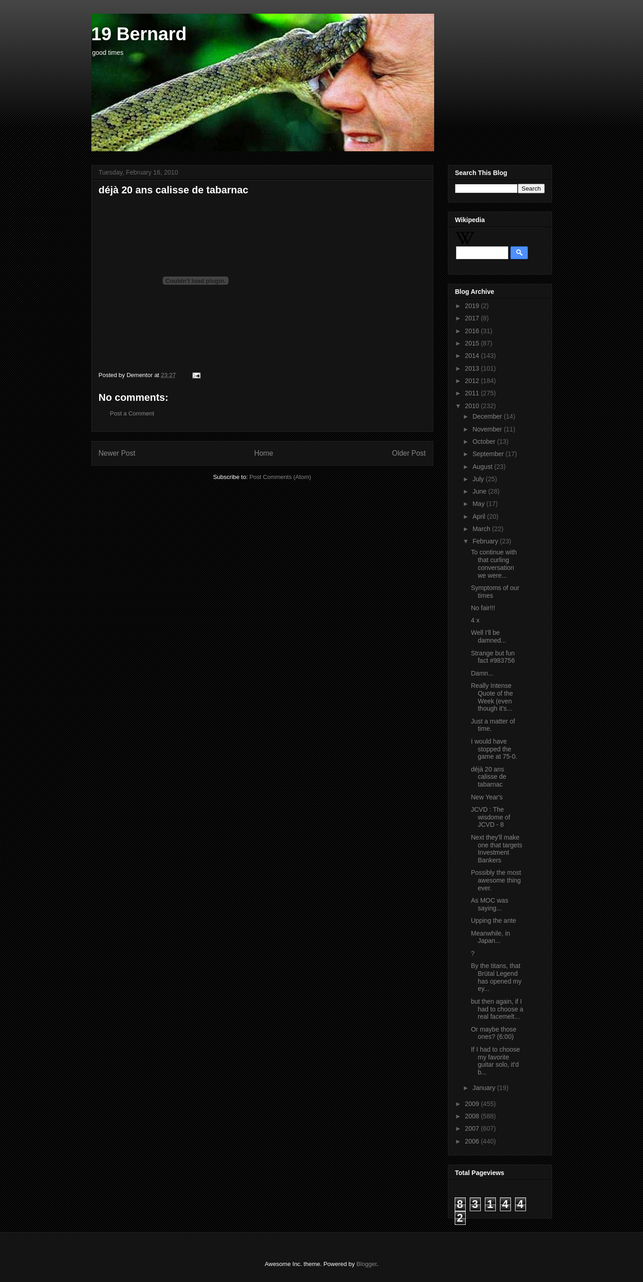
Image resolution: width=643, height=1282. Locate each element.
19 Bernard (139, 34)
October (485, 441)
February (486, 541)
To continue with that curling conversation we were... (493, 563)
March (482, 528)
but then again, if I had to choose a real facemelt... (497, 1009)
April (480, 516)
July (479, 479)
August (483, 466)
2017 (473, 318)
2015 (473, 343)
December (488, 416)
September (489, 453)
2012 (473, 380)
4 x (475, 620)
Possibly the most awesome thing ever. (496, 880)
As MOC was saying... (489, 904)
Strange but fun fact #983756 (493, 657)
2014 (473, 355)
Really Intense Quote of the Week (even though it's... (492, 697)
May (479, 503)
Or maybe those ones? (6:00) (493, 1033)
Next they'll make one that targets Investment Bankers (496, 849)
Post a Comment (132, 413)
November (488, 429)
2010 (473, 406)
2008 (473, 1116)
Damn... (482, 673)
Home (263, 453)
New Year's (487, 797)
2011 (473, 393)
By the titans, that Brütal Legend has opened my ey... (496, 977)
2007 (473, 1128)
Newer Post (117, 453)
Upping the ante (493, 920)
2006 (473, 1141)
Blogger (366, 1264)
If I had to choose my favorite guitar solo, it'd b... (495, 1061)
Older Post (409, 453)
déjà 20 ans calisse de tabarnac (488, 777)
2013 (473, 368)
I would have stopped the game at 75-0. (494, 749)
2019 (473, 305)
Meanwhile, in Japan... (490, 937)
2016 (473, 331)
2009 (473, 1103)
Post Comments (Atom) (280, 476)
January (485, 1087)
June (480, 491)
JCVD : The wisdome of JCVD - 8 (490, 817)
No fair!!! (483, 608)
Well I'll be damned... (488, 636)
